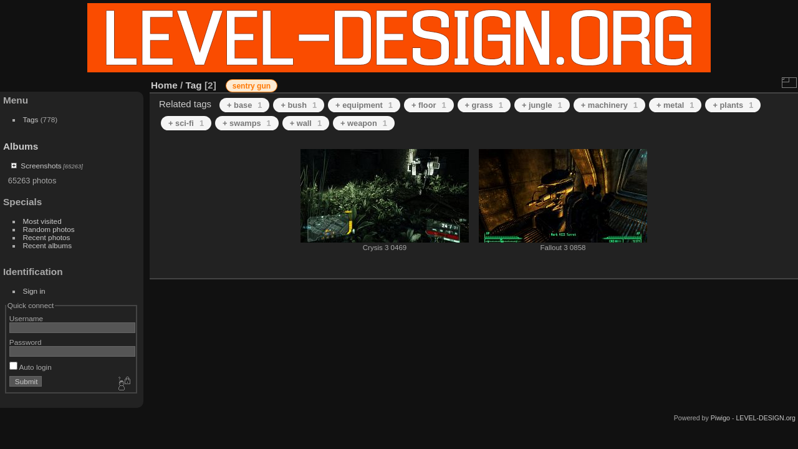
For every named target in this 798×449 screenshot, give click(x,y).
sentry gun (252, 86)
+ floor (428, 105)
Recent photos (46, 237)
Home (164, 85)
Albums (20, 146)
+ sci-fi (186, 123)
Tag (194, 85)
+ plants (733, 105)
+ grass (484, 105)
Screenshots (41, 166)
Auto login (30, 367)
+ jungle (542, 105)
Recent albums (47, 245)
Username (26, 318)
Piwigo (720, 418)
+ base (244, 105)
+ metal (675, 105)
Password (25, 342)
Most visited (42, 221)
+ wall (306, 123)
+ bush (299, 105)
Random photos (49, 229)
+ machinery (609, 105)
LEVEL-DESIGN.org (766, 418)
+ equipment (364, 105)
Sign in (34, 291)
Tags (31, 119)
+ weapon (363, 123)
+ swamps (247, 123)
